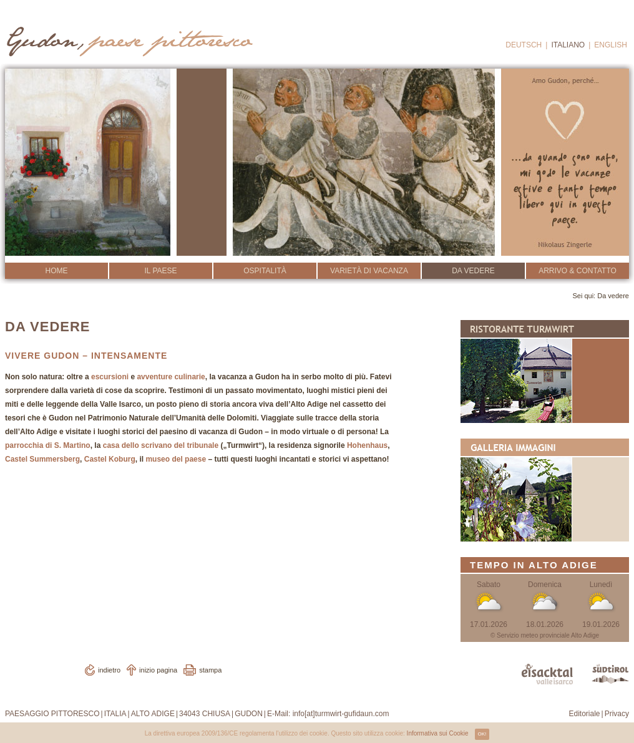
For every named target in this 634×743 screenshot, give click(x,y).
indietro (109, 670)
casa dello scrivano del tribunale (160, 445)
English (610, 45)
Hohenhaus (367, 445)
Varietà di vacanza (369, 270)
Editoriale (584, 713)
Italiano (568, 45)
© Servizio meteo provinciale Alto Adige (544, 635)
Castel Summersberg (42, 459)
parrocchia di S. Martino (47, 445)
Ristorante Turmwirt (545, 371)
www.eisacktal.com (547, 674)
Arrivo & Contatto (578, 270)
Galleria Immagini (545, 490)
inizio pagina (158, 670)
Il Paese (160, 270)
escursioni (110, 376)
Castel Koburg (109, 459)
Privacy (617, 713)
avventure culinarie (171, 376)
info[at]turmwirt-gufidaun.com (341, 713)
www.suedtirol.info (610, 674)
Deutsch (523, 45)
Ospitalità (264, 270)
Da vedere (473, 270)
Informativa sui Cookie (438, 733)
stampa (210, 670)
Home (57, 270)
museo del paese (175, 459)
